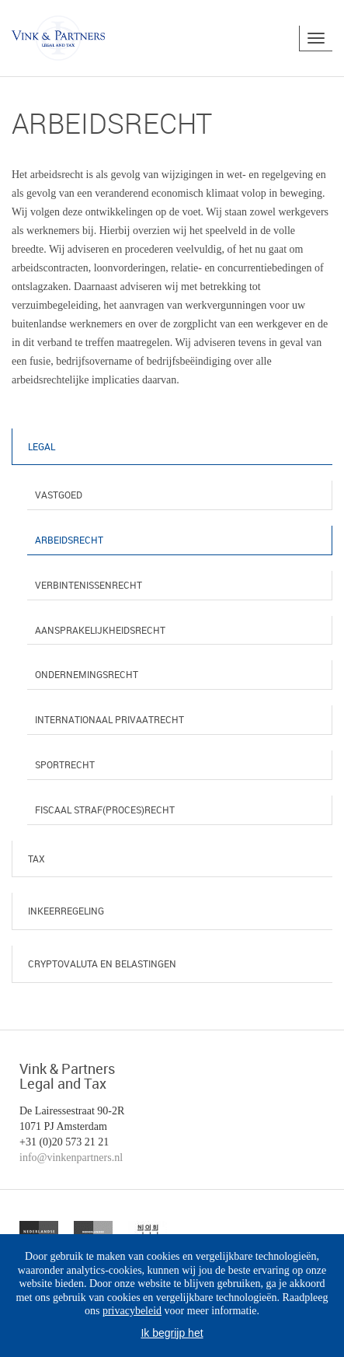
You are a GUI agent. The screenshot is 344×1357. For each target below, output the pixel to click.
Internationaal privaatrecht (109, 719)
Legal (41, 446)
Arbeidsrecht (69, 539)
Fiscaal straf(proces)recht (105, 809)
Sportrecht (65, 764)
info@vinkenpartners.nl (71, 1157)
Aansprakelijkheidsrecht (100, 630)
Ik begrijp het (172, 1333)
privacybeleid (132, 1311)
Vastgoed (58, 494)
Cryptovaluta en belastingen (102, 963)
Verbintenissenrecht (88, 585)
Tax (36, 858)
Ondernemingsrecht (86, 674)
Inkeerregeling (66, 910)
